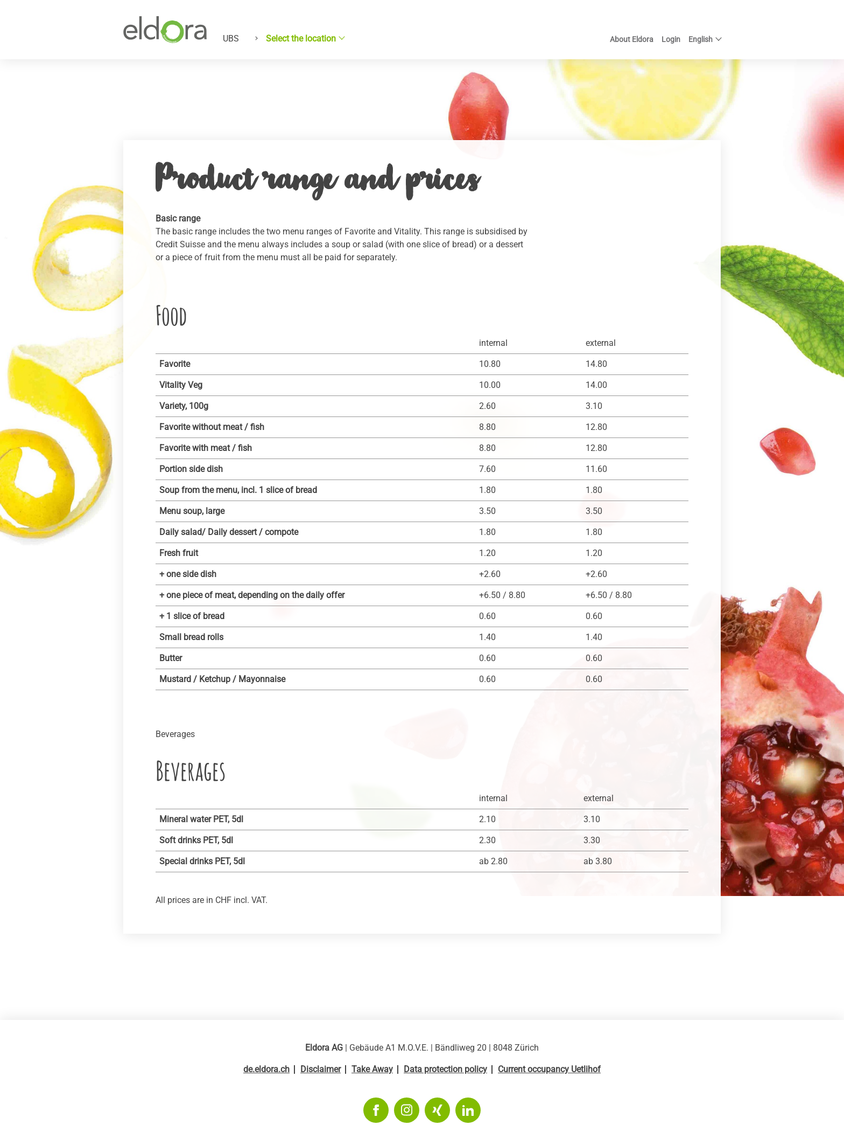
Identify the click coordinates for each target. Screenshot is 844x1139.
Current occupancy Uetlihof (549, 1069)
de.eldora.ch (266, 1069)
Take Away (372, 1069)
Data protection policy (445, 1069)
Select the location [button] (301, 38)
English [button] (700, 39)
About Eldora (631, 39)
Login (671, 39)
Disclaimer (320, 1069)
